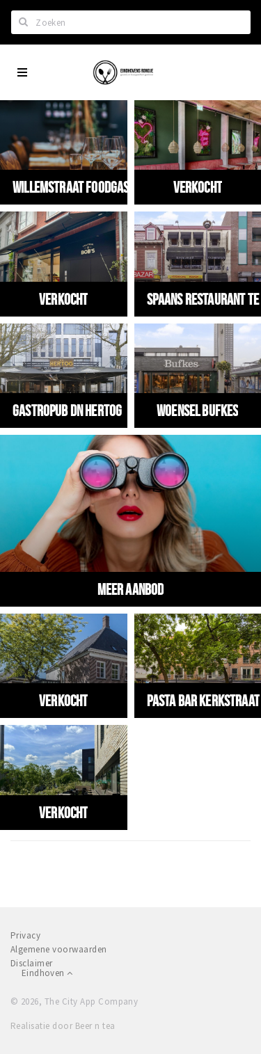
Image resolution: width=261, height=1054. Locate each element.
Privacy (25, 935)
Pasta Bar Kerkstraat (203, 700)
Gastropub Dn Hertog (67, 410)
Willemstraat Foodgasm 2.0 (84, 187)
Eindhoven (47, 973)
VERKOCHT (197, 187)
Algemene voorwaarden (58, 949)
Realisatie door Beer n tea (62, 1026)
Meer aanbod (130, 589)
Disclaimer (31, 963)
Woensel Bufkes (197, 410)
